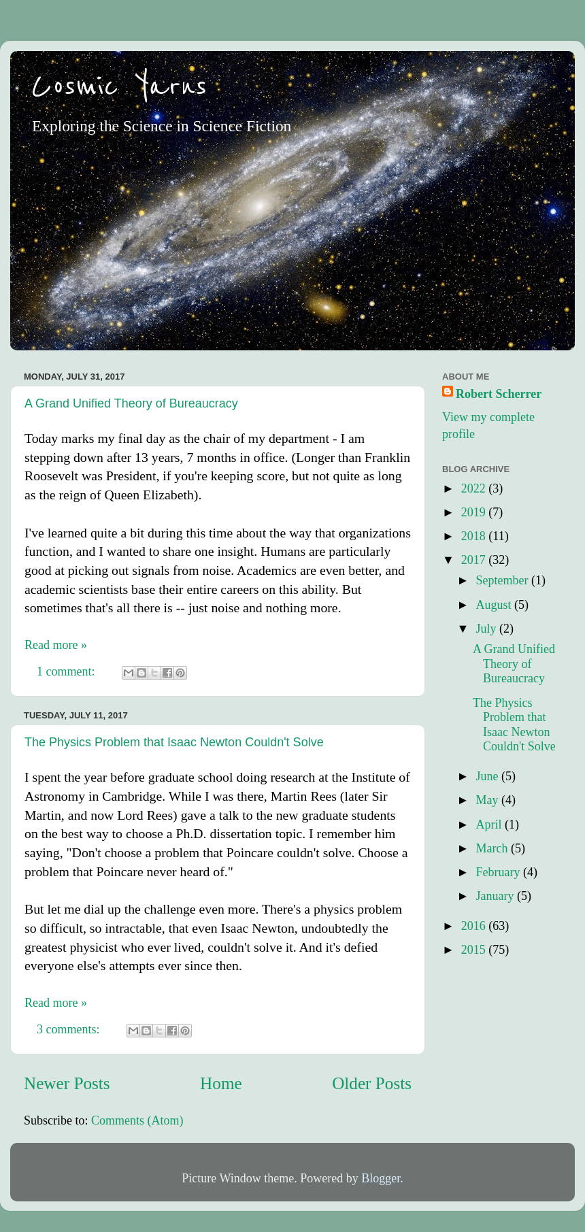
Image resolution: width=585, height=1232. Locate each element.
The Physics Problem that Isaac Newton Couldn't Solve (174, 742)
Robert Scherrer (498, 394)
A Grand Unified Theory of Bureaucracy (131, 403)
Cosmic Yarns (119, 86)
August (494, 605)
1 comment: (67, 671)
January (495, 896)
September (503, 580)
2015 (475, 949)
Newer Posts (67, 1083)
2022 (475, 488)
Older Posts (372, 1083)
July (487, 628)
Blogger (380, 1178)
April (490, 824)
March (492, 848)
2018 (475, 536)
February (498, 872)
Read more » (55, 645)
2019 (475, 512)
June (488, 776)
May (488, 800)
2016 (475, 926)
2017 (475, 560)
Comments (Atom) (137, 1120)
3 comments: (70, 1029)
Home (221, 1083)
